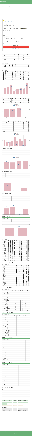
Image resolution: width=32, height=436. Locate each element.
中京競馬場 (9, 410)
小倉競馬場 (24, 410)
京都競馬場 (14, 410)
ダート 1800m (14, 405)
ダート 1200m (4, 405)
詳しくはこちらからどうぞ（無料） (16, 48)
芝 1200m (4, 400)
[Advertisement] (16, 12)
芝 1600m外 (24, 400)
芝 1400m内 (9, 400)
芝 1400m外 (14, 400)
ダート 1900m (19, 405)
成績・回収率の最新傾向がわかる (16, 433)
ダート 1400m (9, 405)
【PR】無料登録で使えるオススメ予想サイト (7, 21)
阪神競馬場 (19, 410)
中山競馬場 (4, 410)
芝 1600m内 (19, 400)
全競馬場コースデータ (3, 1)
